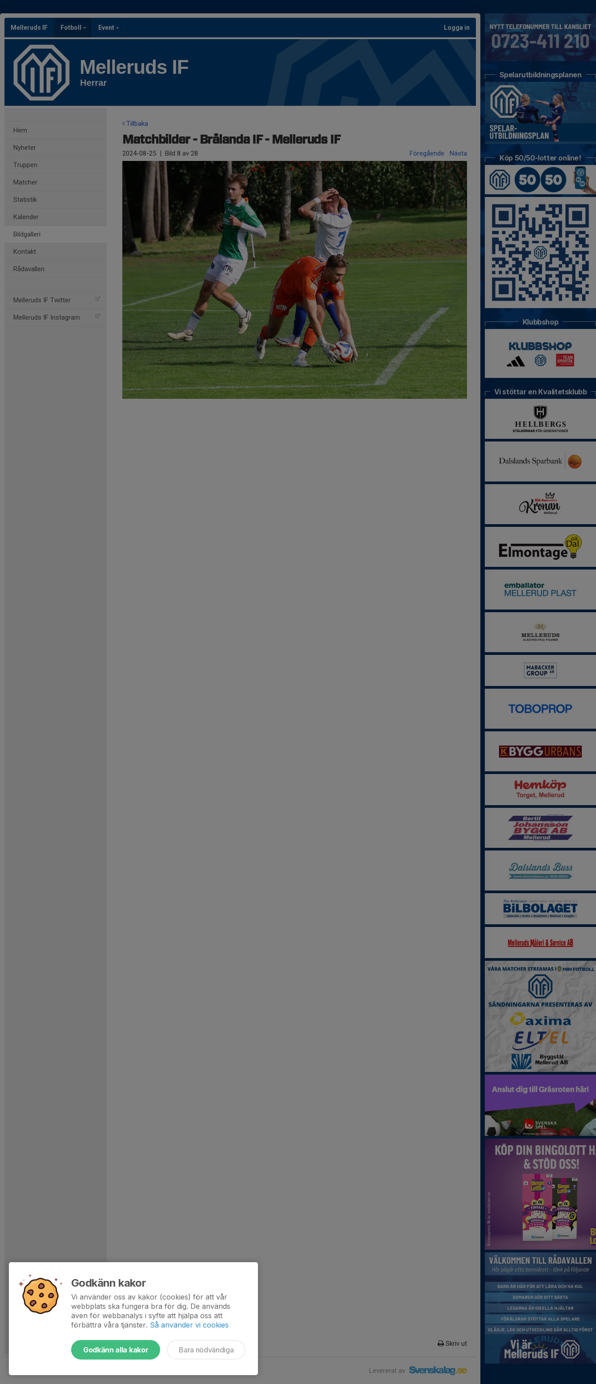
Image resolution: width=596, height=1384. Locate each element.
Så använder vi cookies (189, 1324)
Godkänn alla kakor (115, 1349)
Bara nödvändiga (206, 1349)
